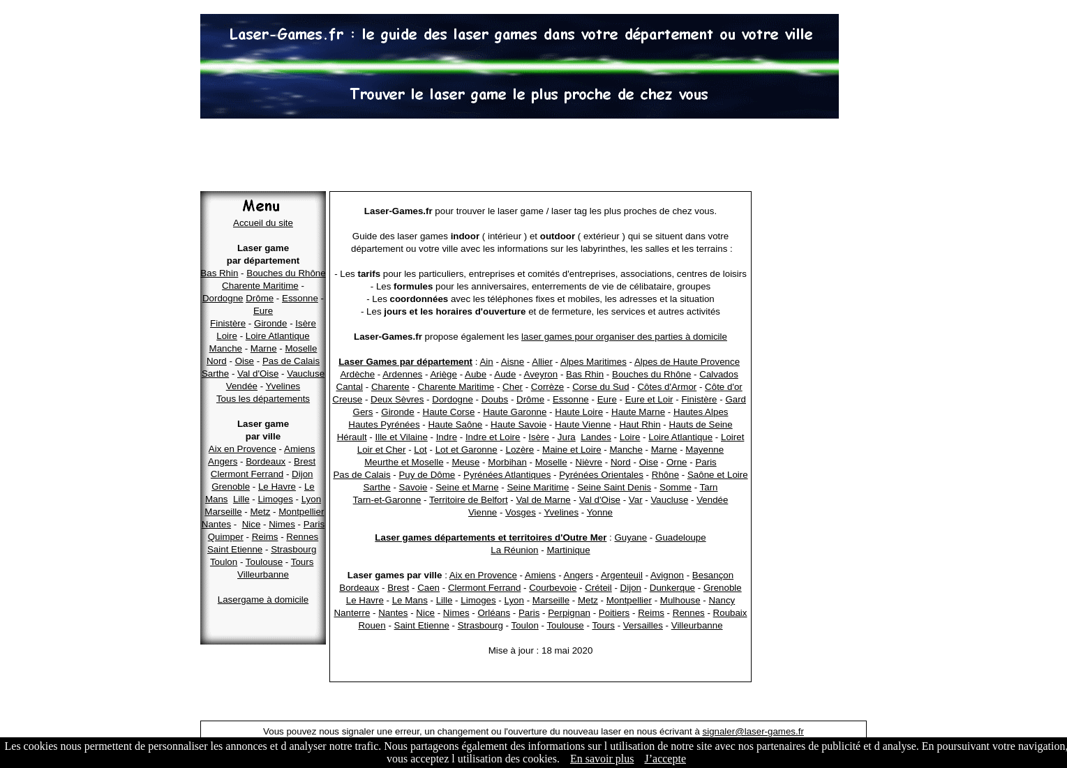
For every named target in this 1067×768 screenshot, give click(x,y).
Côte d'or (724, 387)
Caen (428, 587)
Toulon (223, 562)
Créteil (598, 587)
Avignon (667, 575)
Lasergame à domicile (263, 599)
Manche (225, 348)
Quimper (226, 537)
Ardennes (402, 374)
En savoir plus (602, 759)
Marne (264, 348)
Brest (304, 461)
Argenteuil (622, 575)
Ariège (443, 374)
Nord (217, 361)
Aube (475, 374)
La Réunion (514, 550)
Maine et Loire (571, 449)
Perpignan (569, 613)
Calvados (718, 374)
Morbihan (507, 462)
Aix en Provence (242, 449)
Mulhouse (680, 600)
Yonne (600, 512)
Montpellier (301, 511)
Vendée (242, 386)
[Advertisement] (534, 157)
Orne (676, 462)
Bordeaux (265, 461)
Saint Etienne (234, 549)
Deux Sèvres (397, 399)
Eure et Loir (649, 399)
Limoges (275, 499)
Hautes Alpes (701, 412)
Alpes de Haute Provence (687, 361)
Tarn (709, 487)
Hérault (352, 437)
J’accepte (665, 759)
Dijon (302, 474)
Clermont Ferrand (247, 474)
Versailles (643, 625)
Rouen (371, 625)
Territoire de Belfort (468, 500)
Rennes (302, 537)
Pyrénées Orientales (601, 474)
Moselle (301, 348)
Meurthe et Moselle (403, 462)
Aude (505, 374)
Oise (244, 361)
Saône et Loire (717, 474)
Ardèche (357, 374)
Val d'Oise (257, 373)
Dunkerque (672, 587)
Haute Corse (449, 412)
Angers (222, 461)
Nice (251, 524)
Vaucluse (305, 373)
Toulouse (264, 562)
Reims (265, 537)
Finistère (228, 323)
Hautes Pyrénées (383, 424)
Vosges (520, 512)
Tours (302, 562)
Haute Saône (455, 424)
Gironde (270, 323)
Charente (390, 387)
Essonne (300, 298)
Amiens (299, 449)
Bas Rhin (219, 273)
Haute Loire (579, 412)
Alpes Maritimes (593, 361)
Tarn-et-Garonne (387, 500)
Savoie (413, 487)
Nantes (216, 524)
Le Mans (410, 600)
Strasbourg (293, 549)
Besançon (712, 575)
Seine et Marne (466, 487)
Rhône (665, 474)
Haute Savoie (518, 424)
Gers (363, 412)
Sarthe (215, 373)
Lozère (519, 449)
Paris (314, 524)
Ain (486, 361)
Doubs (495, 399)
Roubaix (730, 613)
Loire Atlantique (278, 336)
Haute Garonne (514, 412)
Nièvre (589, 462)
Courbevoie (552, 587)
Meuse (465, 462)
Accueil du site (263, 223)
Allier (542, 361)
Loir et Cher (381, 449)
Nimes (282, 524)
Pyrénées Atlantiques (507, 474)
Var (636, 500)
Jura (567, 437)
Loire (226, 336)
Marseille (222, 511)
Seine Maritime (538, 487)
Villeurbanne (263, 574)
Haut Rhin (639, 424)
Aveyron (541, 374)
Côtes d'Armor (666, 387)
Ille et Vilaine (401, 437)
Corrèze (547, 387)
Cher (512, 387)
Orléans (493, 613)
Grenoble (230, 486)
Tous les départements (263, 398)
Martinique (568, 550)
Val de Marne (543, 500)
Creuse (347, 399)
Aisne (512, 361)
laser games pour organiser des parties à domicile (624, 336)
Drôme (260, 298)
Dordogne (223, 298)
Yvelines (283, 386)
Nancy (721, 600)
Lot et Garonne (466, 449)
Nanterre (352, 613)
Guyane (630, 537)
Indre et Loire (493, 437)
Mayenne (704, 449)
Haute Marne (638, 412)
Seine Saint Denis (614, 487)
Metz (260, 511)
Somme (675, 487)
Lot (420, 449)
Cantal (350, 387)
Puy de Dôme (426, 474)
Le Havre (277, 486)
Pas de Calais (291, 361)
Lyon (311, 499)
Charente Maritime (260, 285)
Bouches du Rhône (285, 273)
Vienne (482, 512)
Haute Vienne (583, 424)
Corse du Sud (600, 387)
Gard (735, 399)
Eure (263, 311)
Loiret (732, 437)
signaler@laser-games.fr (753, 731)
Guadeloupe (680, 537)
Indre (446, 437)
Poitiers (614, 613)
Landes (596, 437)
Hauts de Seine (701, 424)
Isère (305, 323)
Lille (241, 499)
